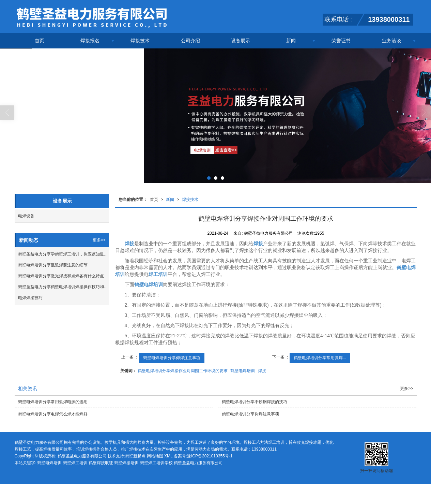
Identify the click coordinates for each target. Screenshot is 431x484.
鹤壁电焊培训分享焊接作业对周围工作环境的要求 (183, 370)
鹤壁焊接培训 (126, 462)
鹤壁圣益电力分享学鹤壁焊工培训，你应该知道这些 (63, 254)
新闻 (291, 40)
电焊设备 (26, 216)
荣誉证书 (341, 40)
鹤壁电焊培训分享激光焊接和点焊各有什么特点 (61, 276)
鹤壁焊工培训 (75, 462)
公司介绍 (190, 40)
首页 (39, 40)
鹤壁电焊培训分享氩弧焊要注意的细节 (53, 265)
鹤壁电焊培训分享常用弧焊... (320, 357)
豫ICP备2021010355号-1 (209, 456)
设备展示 (240, 40)
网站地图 (155, 456)
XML (168, 456)
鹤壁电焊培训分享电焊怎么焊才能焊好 (53, 414)
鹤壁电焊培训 (242, 370)
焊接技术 (140, 40)
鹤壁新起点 (135, 456)
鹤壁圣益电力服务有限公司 (82, 456)
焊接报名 (89, 40)
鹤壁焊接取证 (101, 462)
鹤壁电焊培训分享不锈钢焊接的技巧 (254, 401)
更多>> (99, 240)
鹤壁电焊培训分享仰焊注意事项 (171, 357)
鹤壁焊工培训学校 (156, 462)
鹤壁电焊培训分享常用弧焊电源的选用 (53, 401)
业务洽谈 (391, 40)
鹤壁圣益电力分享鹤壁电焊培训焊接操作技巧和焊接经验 (63, 286)
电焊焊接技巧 (30, 297)
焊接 (262, 370)
